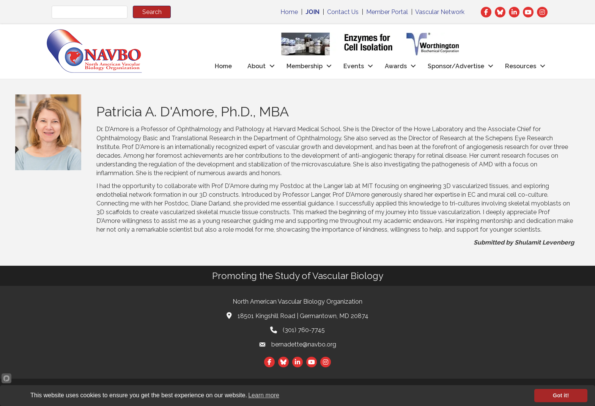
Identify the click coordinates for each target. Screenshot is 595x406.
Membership (304, 66)
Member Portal (387, 12)
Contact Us (343, 12)
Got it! (561, 395)
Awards (396, 66)
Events (353, 66)
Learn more (263, 395)
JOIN (312, 12)
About (256, 66)
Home (289, 12)
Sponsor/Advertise (456, 66)
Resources (520, 66)
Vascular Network (439, 12)
